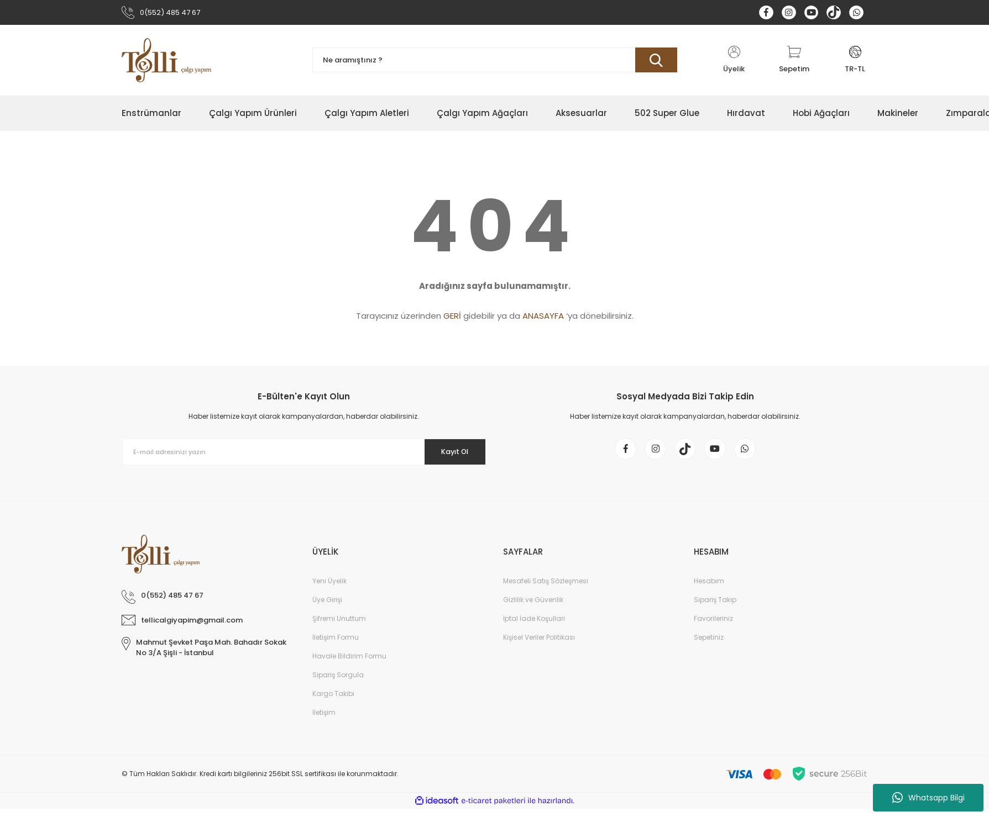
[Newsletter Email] (304, 454)
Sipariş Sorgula (338, 683)
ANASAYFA (543, 318)
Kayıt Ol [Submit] (449, 454)
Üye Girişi (327, 608)
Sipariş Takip (715, 608)
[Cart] (794, 62)
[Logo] (167, 62)
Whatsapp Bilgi (928, 798)
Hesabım (709, 589)
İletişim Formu (335, 645)
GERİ (452, 318)
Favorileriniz (713, 626)
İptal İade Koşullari (534, 626)
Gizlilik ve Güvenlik (533, 608)
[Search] (494, 62)
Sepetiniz (709, 645)
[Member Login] (734, 62)
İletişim (324, 720)
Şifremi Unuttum (339, 626)
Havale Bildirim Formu (349, 664)
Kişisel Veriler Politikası (539, 645)
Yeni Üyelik (329, 589)
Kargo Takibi (333, 702)
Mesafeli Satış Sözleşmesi (545, 589)
